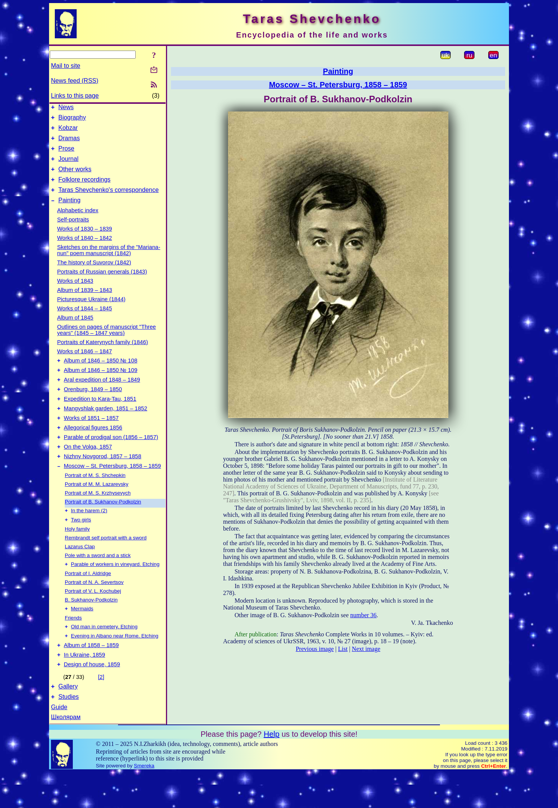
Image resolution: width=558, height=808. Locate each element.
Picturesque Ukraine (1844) (91, 311)
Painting (69, 211)
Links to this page (75, 95)
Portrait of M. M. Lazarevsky (96, 509)
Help (271, 769)
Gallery (68, 721)
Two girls (81, 546)
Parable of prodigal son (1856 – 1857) (111, 459)
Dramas (69, 142)
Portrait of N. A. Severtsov (94, 610)
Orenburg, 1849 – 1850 (93, 405)
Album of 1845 (75, 329)
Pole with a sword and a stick (98, 582)
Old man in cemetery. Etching (104, 656)
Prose (66, 154)
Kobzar (68, 131)
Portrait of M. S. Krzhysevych (98, 518)
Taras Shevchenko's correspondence (108, 200)
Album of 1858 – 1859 (91, 676)
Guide (59, 742)
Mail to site (65, 65)
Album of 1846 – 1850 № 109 (101, 384)
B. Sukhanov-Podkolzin (91, 627)
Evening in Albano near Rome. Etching (114, 666)
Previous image (315, 649)
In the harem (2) (89, 536)
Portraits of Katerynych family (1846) (102, 354)
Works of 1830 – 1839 (84, 240)
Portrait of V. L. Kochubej (93, 618)
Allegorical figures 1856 (93, 448)
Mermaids (82, 637)
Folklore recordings (84, 188)
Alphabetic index (77, 222)
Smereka (144, 801)
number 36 (363, 615)
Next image (366, 649)
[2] (101, 710)
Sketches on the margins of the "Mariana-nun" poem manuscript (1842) (108, 262)
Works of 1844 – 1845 (84, 320)
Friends (73, 646)
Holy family (77, 556)
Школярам (65, 752)
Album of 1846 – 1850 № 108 (101, 373)
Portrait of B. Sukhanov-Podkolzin (103, 527)
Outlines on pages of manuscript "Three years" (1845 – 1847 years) (106, 341)
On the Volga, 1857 (88, 470)
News (66, 108)
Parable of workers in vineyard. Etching (115, 592)
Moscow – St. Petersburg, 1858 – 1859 (112, 491)
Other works (74, 177)
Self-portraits (73, 231)
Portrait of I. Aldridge (88, 601)
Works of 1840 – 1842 (84, 249)
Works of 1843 (75, 292)
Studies (68, 732)
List (343, 649)
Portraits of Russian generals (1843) (102, 283)
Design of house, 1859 (92, 698)
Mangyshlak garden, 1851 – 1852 (106, 427)
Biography (72, 119)
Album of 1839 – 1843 (84, 301)
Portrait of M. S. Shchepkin (95, 500)
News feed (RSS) (74, 80)
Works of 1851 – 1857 (91, 437)
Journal (68, 165)
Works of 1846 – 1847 (84, 363)
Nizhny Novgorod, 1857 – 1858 (102, 480)
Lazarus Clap (80, 573)
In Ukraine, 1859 (84, 687)
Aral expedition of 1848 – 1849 (102, 395)
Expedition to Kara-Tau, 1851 (100, 416)
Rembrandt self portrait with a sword (105, 564)
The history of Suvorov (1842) (94, 274)
